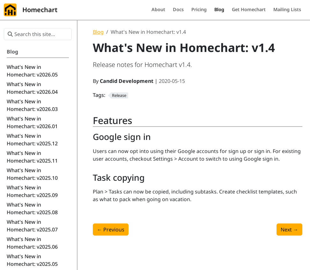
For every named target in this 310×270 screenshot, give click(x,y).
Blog (98, 31)
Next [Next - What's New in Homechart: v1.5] (289, 229)
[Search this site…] (38, 34)
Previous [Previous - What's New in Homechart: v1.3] (110, 229)
